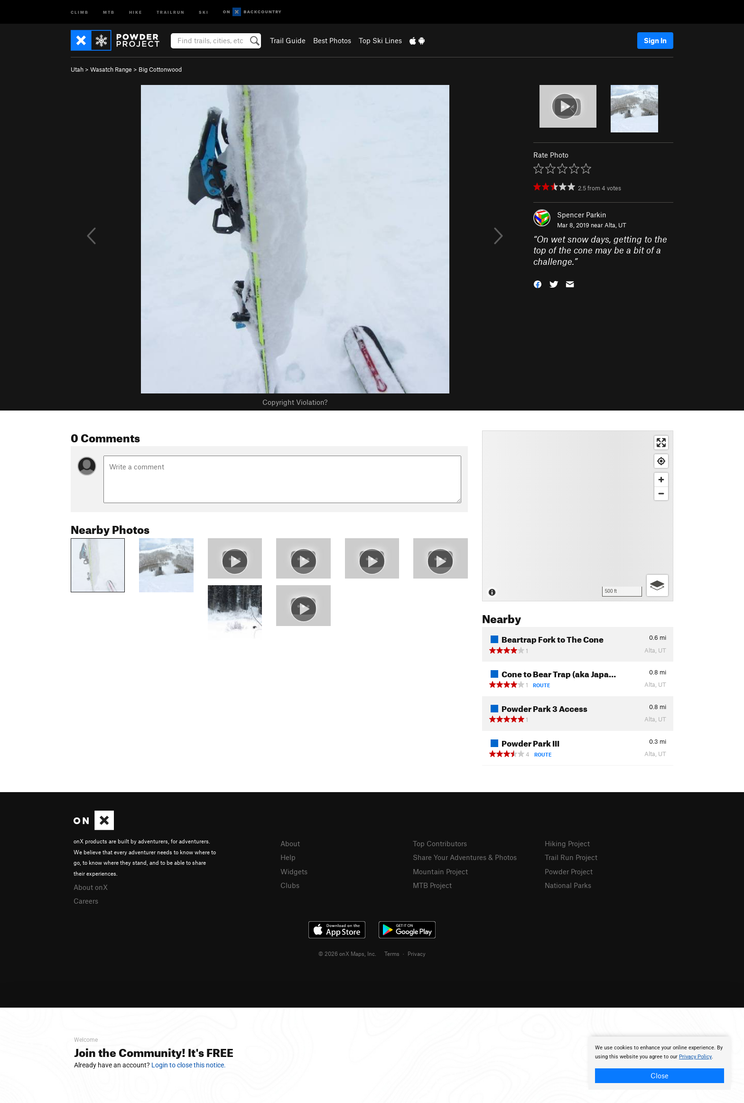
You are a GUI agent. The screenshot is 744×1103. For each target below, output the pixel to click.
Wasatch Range (111, 69)
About (290, 843)
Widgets (293, 871)
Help (288, 857)
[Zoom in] (661, 479)
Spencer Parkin (581, 214)
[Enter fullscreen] (661, 442)
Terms (392, 953)
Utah (77, 69)
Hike (135, 12)
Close (660, 1075)
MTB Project (432, 885)
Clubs (289, 885)
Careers (86, 901)
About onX (91, 887)
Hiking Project (567, 843)
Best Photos (332, 40)
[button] (537, 283)
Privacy (417, 953)
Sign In (655, 40)
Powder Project (569, 871)
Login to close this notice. (188, 1065)
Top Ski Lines (380, 40)
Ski (204, 12)
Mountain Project (440, 871)
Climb (80, 12)
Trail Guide (288, 40)
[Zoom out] (661, 493)
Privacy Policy (695, 1057)
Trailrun (171, 12)
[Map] (578, 516)
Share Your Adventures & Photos (465, 857)
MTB (109, 12)
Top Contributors (440, 843)
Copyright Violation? (294, 402)
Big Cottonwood (160, 69)
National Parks (568, 885)
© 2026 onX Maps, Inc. (347, 953)
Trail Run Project (571, 857)
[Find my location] (661, 461)
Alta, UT (615, 225)
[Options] (657, 585)
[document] (659, 1063)
